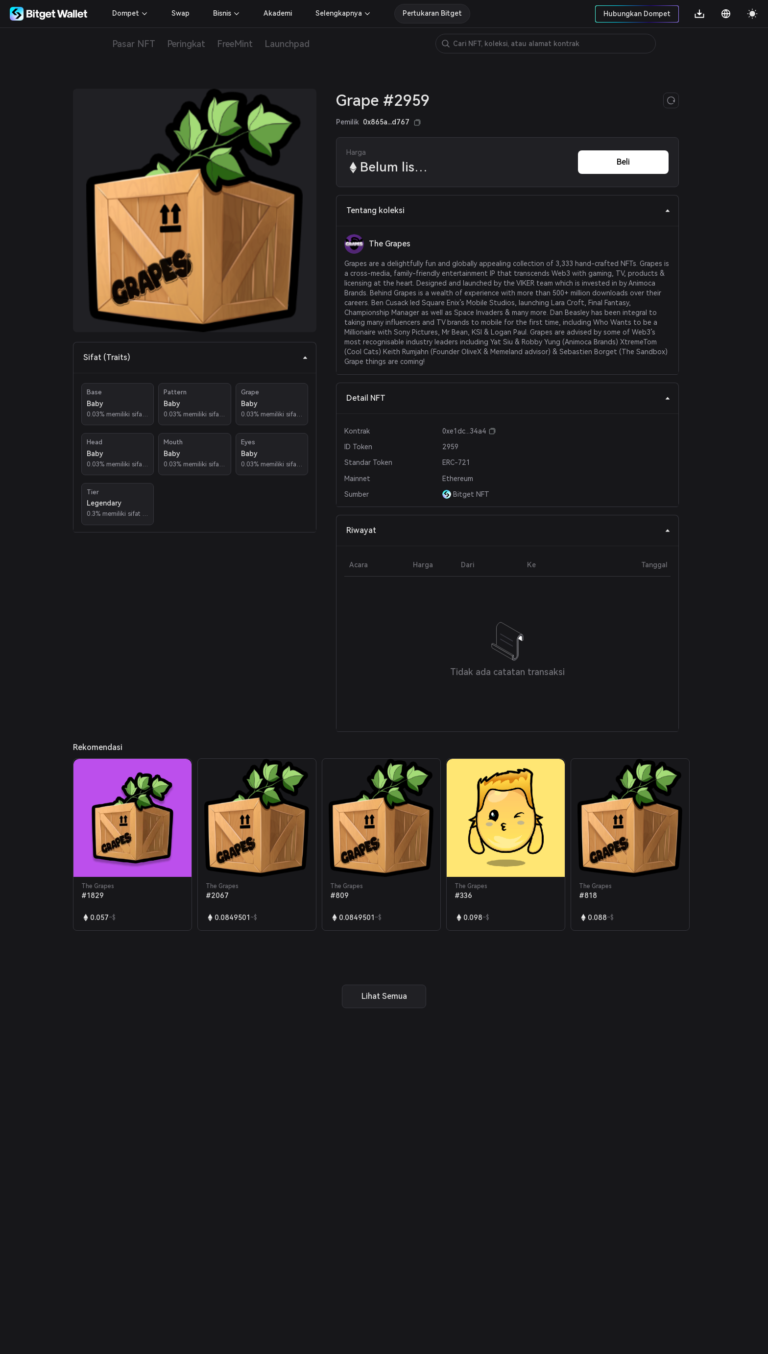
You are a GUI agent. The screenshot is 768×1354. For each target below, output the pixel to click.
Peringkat (186, 44)
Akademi (278, 13)
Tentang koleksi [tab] (508, 210)
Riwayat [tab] (508, 530)
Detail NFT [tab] (508, 398)
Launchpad (287, 44)
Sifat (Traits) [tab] (195, 357)
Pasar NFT (133, 44)
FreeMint (235, 44)
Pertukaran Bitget (432, 13)
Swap (180, 13)
